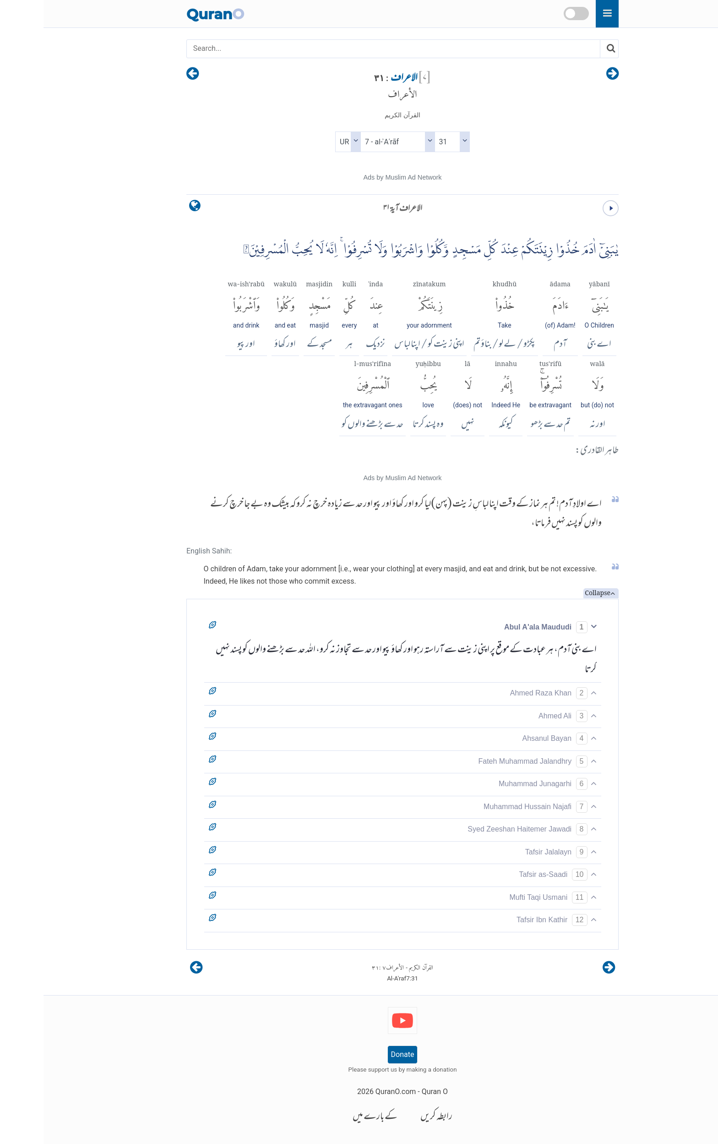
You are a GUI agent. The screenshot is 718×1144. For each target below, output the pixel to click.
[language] (151, 208)
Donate (359, 1054)
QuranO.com (352, 1091)
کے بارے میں (331, 1117)
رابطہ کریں (393, 1117)
